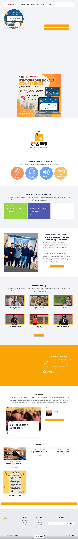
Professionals (25, 520)
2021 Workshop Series (63, 451)
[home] (10, 4)
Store (50, 4)
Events (25, 524)
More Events (39, 504)
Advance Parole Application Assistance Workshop (39, 451)
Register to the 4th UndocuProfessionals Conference (56, 29)
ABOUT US (18, 1)
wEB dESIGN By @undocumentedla (11, 535)
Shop (25, 526)
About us (40, 522)
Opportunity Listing (25, 4)
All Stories (39, 335)
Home (18, 4)
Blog (46, 4)
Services (12, 1)
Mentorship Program (15, 495)
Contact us (56, 26)
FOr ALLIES (6, 1)
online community (57, 261)
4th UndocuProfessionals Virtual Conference (15, 464)
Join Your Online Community (57, 266)
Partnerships (39, 524)
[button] (34, 4)
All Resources (54, 420)
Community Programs (39, 526)
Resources (25, 522)
